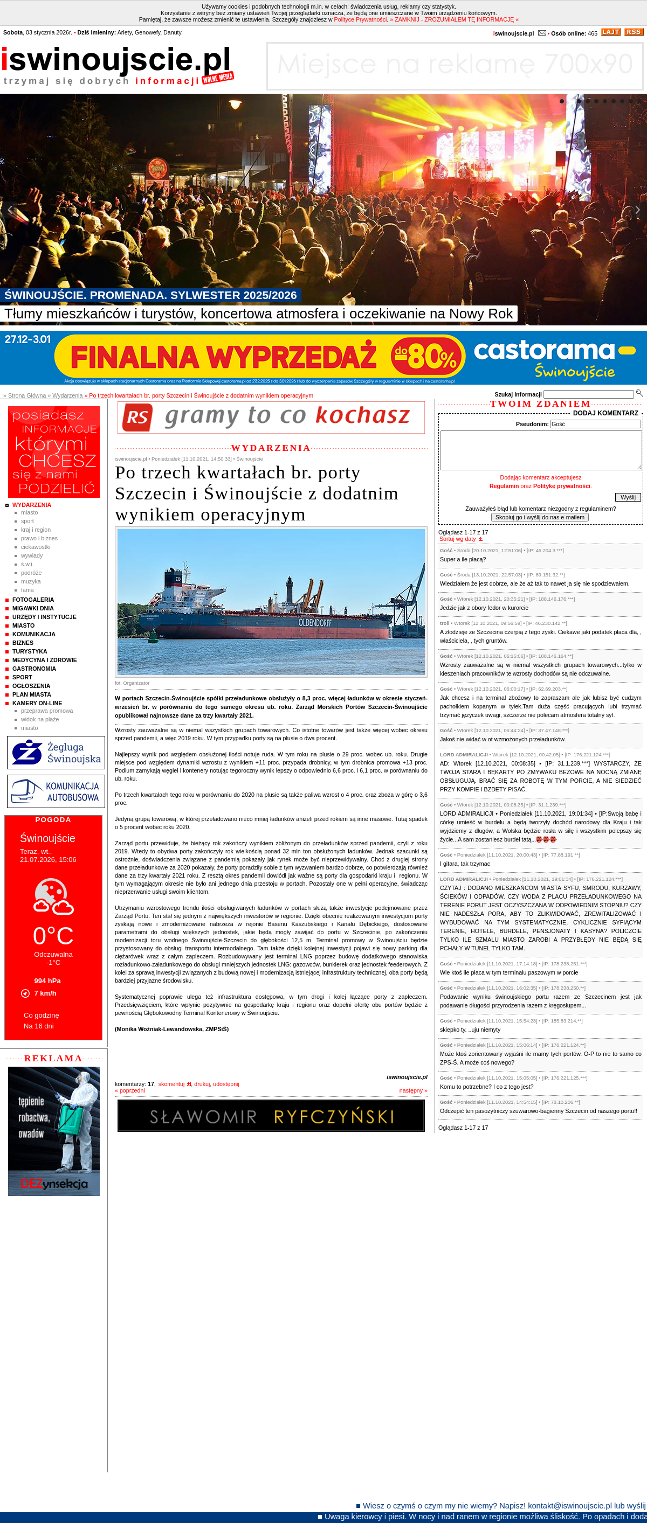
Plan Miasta (31, 694)
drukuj (202, 1084)
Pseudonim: (532, 424)
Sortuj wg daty (457, 539)
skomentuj (172, 1084)
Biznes (22, 642)
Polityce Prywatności (360, 19)
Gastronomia (34, 668)
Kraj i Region (36, 529)
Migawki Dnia (33, 608)
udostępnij (226, 1084)
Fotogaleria (33, 599)
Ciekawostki (35, 547)
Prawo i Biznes (39, 538)
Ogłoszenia (31, 686)
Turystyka (29, 651)
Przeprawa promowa (47, 710)
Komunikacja (34, 634)
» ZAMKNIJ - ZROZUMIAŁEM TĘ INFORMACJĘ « (454, 19)
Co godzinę (41, 1015)
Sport (27, 521)
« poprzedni (130, 1090)
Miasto (29, 512)
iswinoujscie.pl (407, 1077)
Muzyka (31, 581)
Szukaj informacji (518, 394)
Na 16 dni (39, 1026)
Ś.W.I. (27, 564)
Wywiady (32, 555)
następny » (414, 1090)
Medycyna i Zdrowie (44, 660)
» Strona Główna (24, 395)
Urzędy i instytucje (44, 617)
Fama (27, 590)
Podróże (31, 572)
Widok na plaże (40, 719)
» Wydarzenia (64, 395)
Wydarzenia (31, 505)
